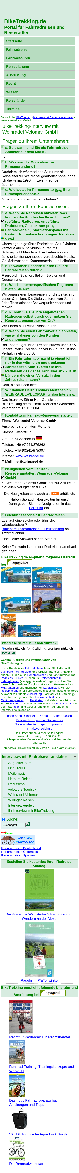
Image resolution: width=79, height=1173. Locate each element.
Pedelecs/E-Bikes (12, 678)
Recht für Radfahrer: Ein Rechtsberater (39, 1035)
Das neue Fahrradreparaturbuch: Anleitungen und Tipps (34, 1100)
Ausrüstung (16, 75)
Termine (13, 109)
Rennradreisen (36, 674)
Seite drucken (62, 716)
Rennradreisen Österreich (19, 851)
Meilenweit (16, 774)
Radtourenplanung (13, 700)
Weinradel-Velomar (23, 795)
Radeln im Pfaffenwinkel (39, 978)
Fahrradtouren (18, 58)
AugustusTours (20, 763)
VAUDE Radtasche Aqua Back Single (38, 1132)
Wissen (12, 92)
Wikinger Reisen (21, 800)
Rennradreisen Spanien (18, 855)
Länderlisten (51, 687)
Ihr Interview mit (31, 811)
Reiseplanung (17, 67)
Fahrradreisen (17, 50)
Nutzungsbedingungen (31, 724)
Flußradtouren (10, 687)
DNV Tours (16, 768)
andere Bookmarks (49, 720)
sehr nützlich (15, 648)
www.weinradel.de (30, 456)
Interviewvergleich (22, 805)
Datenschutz (25, 720)
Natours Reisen (20, 779)
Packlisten (36, 700)
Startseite (14, 41)
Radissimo (16, 784)
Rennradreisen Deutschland (21, 848)
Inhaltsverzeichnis (39, 728)
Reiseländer (16, 101)
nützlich (36, 648)
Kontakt (45, 716)
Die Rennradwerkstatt (26, 1162)
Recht (11, 84)
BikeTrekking (23, 117)
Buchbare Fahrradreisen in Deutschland (33, 529)
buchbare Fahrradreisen (16, 671)
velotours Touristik (22, 789)
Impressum (56, 724)
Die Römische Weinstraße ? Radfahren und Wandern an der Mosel (39, 914)
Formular (36, 508)
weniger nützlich (60, 648)
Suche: (12, 819)
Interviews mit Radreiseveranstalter (53, 117)
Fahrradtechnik (44, 697)
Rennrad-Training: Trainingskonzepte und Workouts (41, 1066)
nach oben (15, 716)
